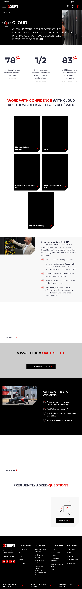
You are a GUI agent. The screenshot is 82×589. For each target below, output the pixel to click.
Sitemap (60, 580)
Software (21, 558)
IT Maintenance (23, 544)
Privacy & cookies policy (47, 580)
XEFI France (70, 547)
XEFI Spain (70, 551)
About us (53, 544)
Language (77, 1)
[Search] (73, 6)
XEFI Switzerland (72, 554)
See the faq (63, 515)
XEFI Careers (71, 544)
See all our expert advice (39, 361)
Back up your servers (41, 550)
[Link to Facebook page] (14, 556)
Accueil (4, 12)
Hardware (21, 547)
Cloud (20, 554)
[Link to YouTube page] (10, 556)
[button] (4, 6)
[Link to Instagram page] (7, 556)
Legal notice (33, 580)
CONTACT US (10, 332)
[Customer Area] (68, 6)
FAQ (52, 564)
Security (21, 551)
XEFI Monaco (71, 558)
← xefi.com (5, 1)
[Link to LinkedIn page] (3, 556)
